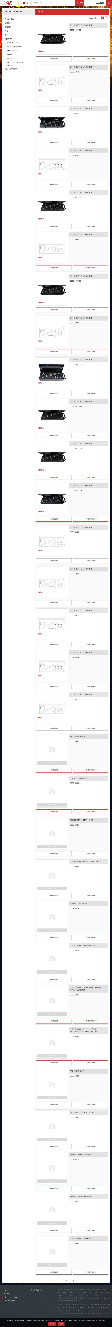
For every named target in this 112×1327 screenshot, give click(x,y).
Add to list (54, 59)
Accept (61, 1324)
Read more (52, 1324)
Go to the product (90, 59)
